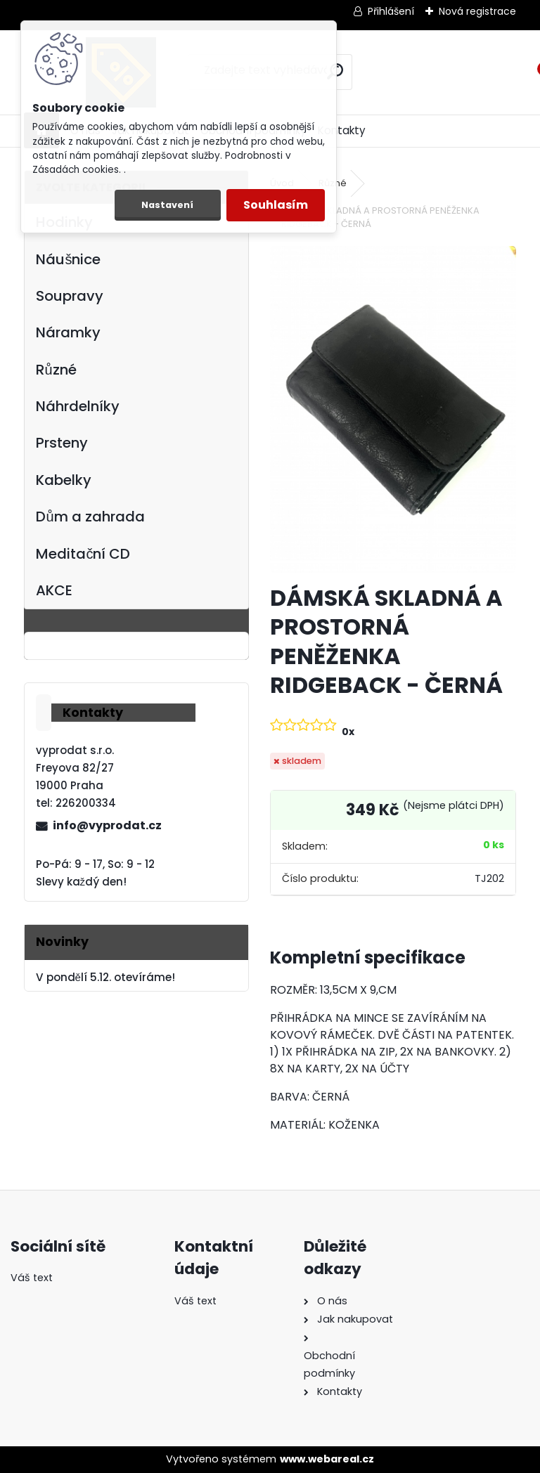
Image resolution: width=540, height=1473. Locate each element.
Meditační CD (83, 554)
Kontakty (342, 130)
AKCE (54, 590)
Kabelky (63, 480)
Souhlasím (275, 205)
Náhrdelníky (78, 406)
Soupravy (69, 296)
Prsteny (62, 443)
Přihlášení (391, 11)
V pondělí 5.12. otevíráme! (105, 977)
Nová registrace (477, 11)
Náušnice (68, 259)
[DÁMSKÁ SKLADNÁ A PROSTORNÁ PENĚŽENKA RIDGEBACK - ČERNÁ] (392, 409)
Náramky (68, 332)
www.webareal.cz (327, 1459)
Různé (56, 369)
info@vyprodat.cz (107, 825)
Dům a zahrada (90, 516)
